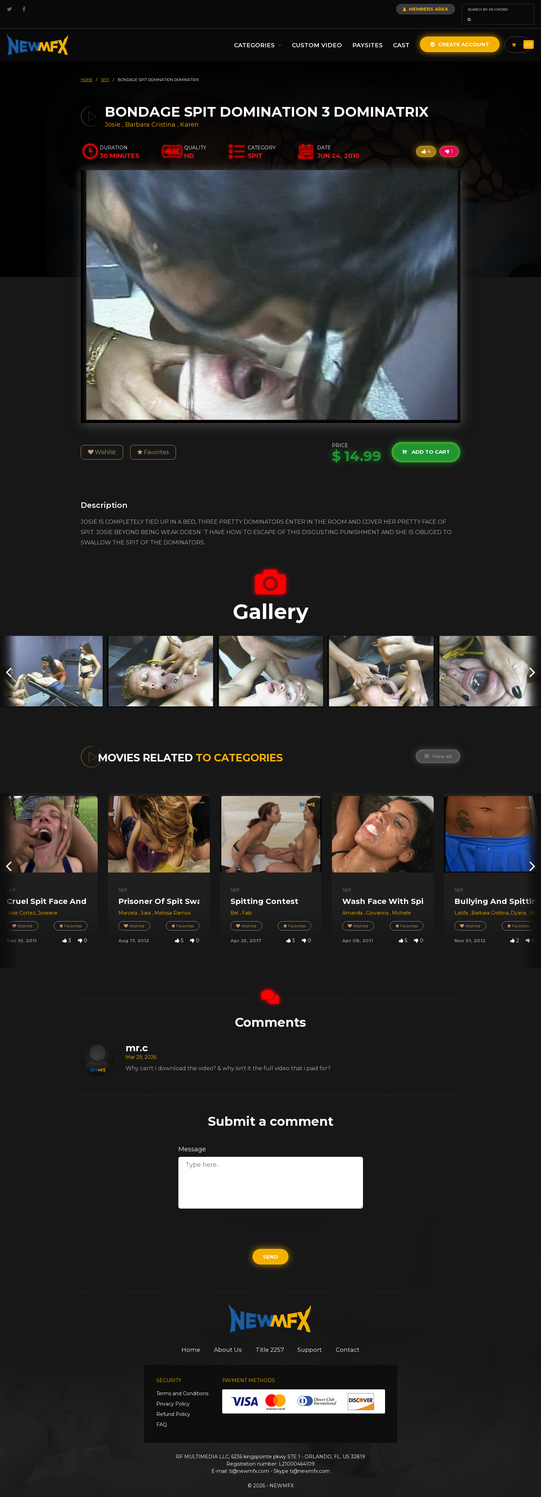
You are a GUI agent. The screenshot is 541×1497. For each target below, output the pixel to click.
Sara (146, 903)
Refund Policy (173, 1404)
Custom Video (315, 35)
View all (438, 746)
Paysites (366, 35)
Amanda (353, 903)
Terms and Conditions (182, 1384)
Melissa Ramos (172, 903)
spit (105, 70)
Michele (401, 903)
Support (310, 1340)
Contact (348, 1340)
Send (270, 1247)
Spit (11, 880)
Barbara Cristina (150, 115)
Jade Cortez (21, 903)
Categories (256, 35)
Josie (113, 115)
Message (192, 1139)
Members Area (407, 9)
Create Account (458, 34)
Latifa (461, 903)
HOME (86, 70)
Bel (235, 903)
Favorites (153, 442)
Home (190, 1340)
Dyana (519, 903)
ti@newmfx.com (249, 1461)
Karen (189, 115)
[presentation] (8, 662)
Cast (399, 35)
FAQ (161, 1415)
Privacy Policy (173, 1394)
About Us (228, 1340)
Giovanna (378, 903)
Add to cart (426, 442)
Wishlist (102, 442)
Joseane (48, 903)
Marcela (128, 903)
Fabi (247, 903)
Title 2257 (270, 1340)
